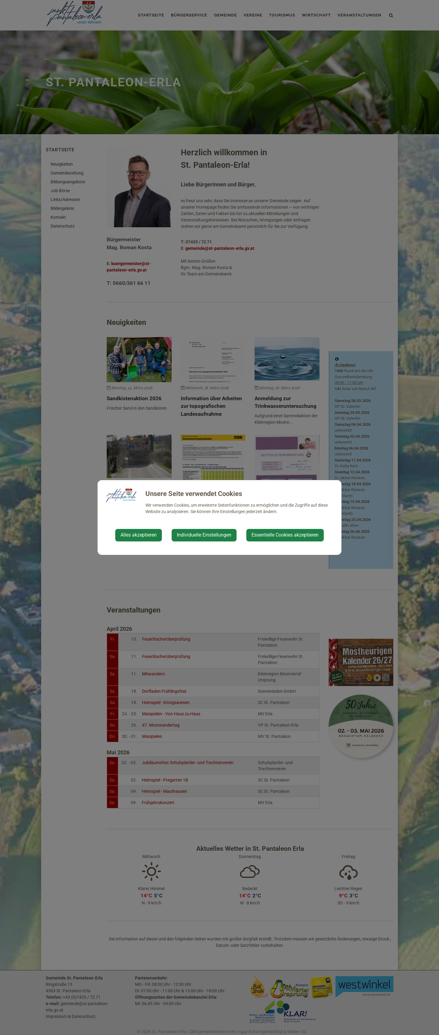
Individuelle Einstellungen (204, 535)
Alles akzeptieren (138, 535)
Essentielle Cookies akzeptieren (285, 535)
